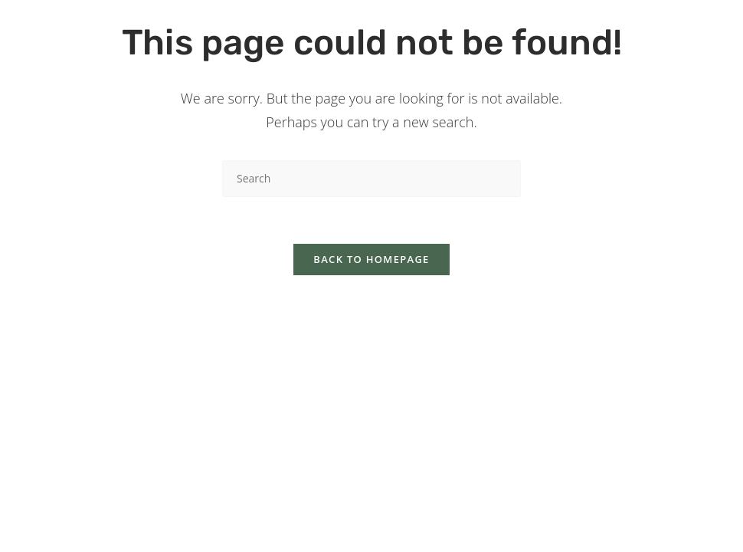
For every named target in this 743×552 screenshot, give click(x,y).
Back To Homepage (371, 259)
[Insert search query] (371, 178)
